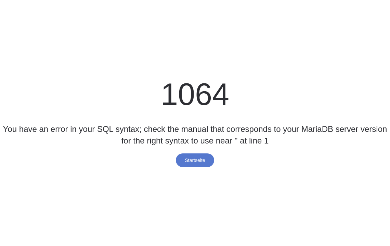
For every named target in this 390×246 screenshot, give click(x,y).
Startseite (195, 160)
